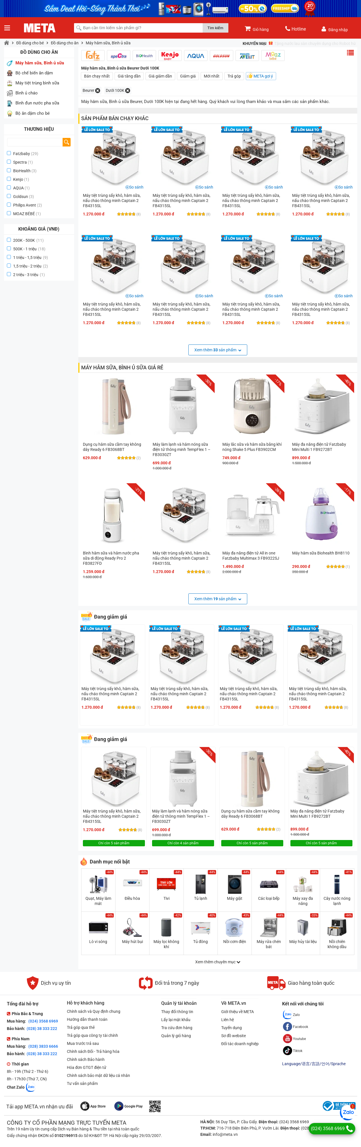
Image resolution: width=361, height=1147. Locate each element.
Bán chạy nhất (97, 76)
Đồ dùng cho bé (30, 43)
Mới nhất (212, 76)
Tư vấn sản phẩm (82, 1083)
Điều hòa (132, 898)
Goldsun (20, 196)
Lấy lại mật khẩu (175, 1019)
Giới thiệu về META (237, 1011)
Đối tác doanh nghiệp (240, 1043)
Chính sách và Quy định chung (93, 1011)
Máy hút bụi (132, 941)
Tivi (166, 898)
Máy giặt (234, 898)
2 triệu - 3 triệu (29, 274)
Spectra (20, 162)
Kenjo (18, 179)
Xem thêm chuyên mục (217, 962)
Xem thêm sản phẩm (217, 350)
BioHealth (22, 171)
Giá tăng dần (129, 76)
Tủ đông (200, 941)
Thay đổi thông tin (177, 1011)
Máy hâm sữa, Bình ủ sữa (108, 43)
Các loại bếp (269, 898)
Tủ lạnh (200, 898)
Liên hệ (227, 1019)
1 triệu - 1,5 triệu (30, 257)
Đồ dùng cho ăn (65, 43)
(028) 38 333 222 (42, 1028)
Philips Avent (24, 205)
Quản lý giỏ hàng (176, 1035)
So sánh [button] (136, 187)
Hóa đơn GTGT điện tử (86, 1067)
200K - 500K (28, 240)
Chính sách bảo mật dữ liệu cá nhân (98, 1075)
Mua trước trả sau (83, 1043)
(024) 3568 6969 (42, 1021)
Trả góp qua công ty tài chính (92, 1035)
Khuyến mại (254, 43)
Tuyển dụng (231, 1027)
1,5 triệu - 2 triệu (30, 266)
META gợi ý (263, 76)
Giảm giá (188, 76)
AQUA (18, 188)
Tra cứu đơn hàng (176, 1027)
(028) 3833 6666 (42, 1046)
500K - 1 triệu (29, 249)
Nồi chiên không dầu (337, 944)
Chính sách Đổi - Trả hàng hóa (93, 1051)
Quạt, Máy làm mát (98, 901)
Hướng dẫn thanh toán (87, 1019)
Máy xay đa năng (303, 901)
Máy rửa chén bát (269, 944)
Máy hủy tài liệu (303, 941)
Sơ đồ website (233, 1035)
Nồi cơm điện (234, 941)
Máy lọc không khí (166, 944)
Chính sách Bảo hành (86, 1059)
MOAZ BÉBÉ (24, 213)
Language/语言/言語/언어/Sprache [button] (314, 1063)
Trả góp (234, 76)
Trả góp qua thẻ (81, 1027)
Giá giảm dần (160, 76)
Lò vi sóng (98, 941)
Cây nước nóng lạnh (337, 901)
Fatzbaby (21, 153)
